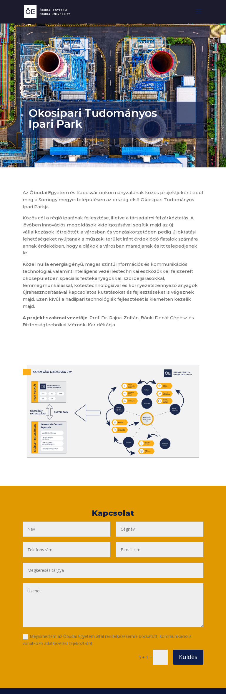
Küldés (188, 657)
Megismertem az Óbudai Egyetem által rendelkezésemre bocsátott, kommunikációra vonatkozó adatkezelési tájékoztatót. (107, 639)
